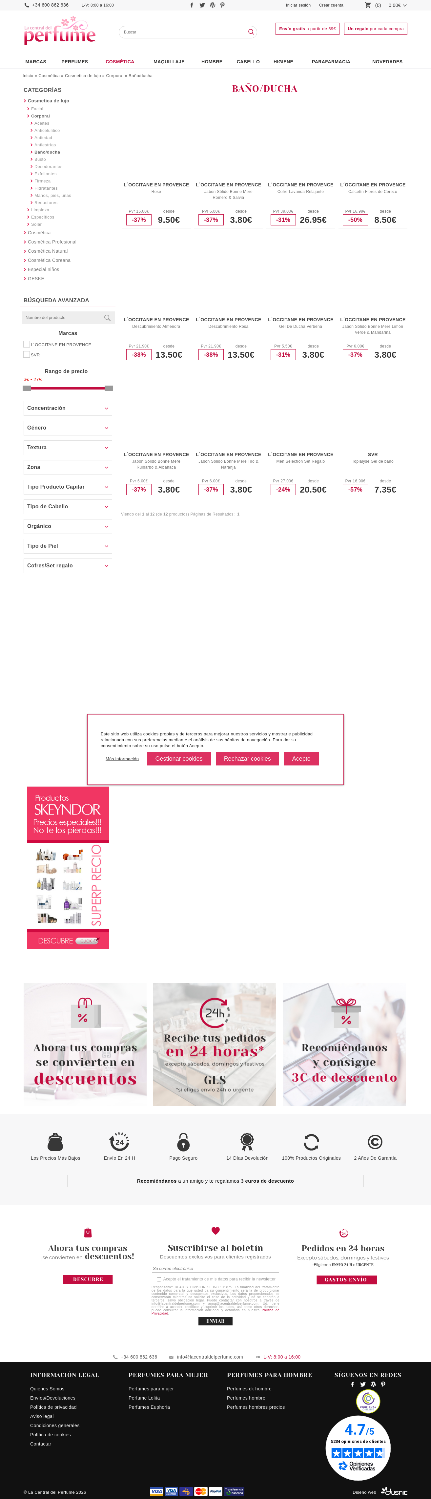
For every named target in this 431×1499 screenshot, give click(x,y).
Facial (37, 108)
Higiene (283, 61)
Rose (156, 191)
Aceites (41, 123)
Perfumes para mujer (151, 1388)
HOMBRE (212, 61)
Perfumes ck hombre (249, 1388)
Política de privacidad (53, 1407)
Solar (36, 224)
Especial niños (43, 269)
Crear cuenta (331, 5)
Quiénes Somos (47, 1388)
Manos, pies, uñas (52, 195)
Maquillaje (169, 61)
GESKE (36, 278)
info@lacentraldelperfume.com (210, 1357)
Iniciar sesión (298, 5)
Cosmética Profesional (52, 241)
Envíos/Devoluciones (52, 1398)
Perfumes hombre (246, 1398)
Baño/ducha (141, 75)
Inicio (28, 75)
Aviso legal (42, 1416)
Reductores (45, 202)
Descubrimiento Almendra (156, 326)
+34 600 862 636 (50, 5)
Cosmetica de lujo (83, 75)
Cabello (248, 61)
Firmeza (42, 181)
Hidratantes (46, 188)
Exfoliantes (45, 173)
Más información (122, 758)
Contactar (40, 1443)
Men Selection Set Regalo (300, 461)
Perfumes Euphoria (149, 1407)
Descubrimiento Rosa (228, 326)
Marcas (35, 61)
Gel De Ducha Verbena (300, 326)
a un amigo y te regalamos (215, 1181)
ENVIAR (215, 1321)
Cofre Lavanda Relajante (300, 191)
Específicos (42, 217)
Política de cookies (50, 1434)
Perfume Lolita (144, 1398)
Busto (40, 159)
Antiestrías (45, 144)
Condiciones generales (55, 1425)
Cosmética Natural (48, 251)
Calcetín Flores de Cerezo (372, 191)
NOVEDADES (387, 61)
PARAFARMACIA (331, 61)
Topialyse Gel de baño (373, 461)
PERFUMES (74, 61)
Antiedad (43, 137)
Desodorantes (48, 166)
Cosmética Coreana (49, 260)
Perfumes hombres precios (256, 1407)
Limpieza (40, 209)
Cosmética (120, 61)
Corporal (114, 75)
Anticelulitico (47, 130)
